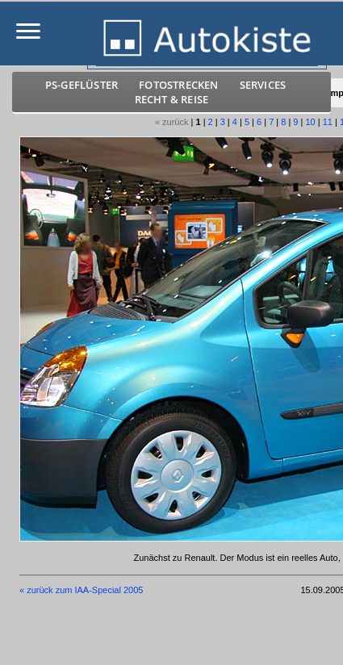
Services (263, 84)
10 (310, 122)
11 (328, 122)
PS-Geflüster (81, 84)
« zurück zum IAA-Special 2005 (81, 590)
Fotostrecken (178, 84)
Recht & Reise (172, 99)
